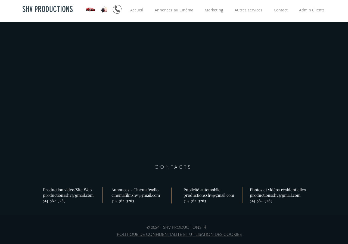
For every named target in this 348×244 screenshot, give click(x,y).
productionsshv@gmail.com (68, 195)
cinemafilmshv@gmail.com (135, 195)
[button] (174, 10)
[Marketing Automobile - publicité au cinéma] (117, 9)
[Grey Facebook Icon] (205, 227)
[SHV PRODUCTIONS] (47, 9)
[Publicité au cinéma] (104, 9)
